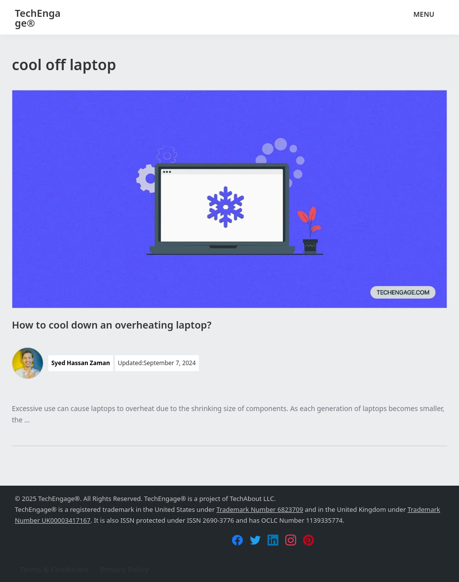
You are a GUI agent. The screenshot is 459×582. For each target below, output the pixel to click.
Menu (424, 14)
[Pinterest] (308, 540)
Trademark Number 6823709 (259, 509)
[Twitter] (255, 540)
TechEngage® (38, 18)
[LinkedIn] (273, 540)
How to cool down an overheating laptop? (112, 325)
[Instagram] (290, 540)
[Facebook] (237, 540)
